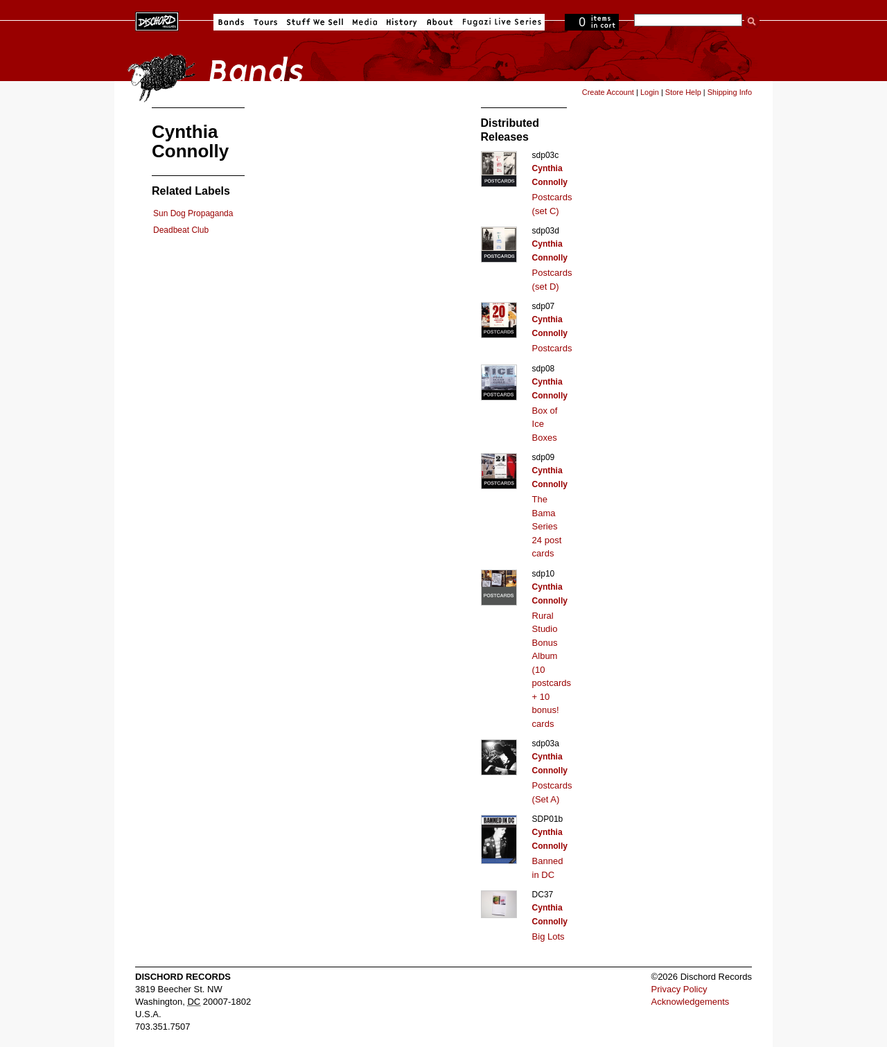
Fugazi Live (500, 22)
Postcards (552, 348)
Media (365, 22)
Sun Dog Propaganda (193, 213)
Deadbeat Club (181, 230)
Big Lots (548, 936)
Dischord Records (157, 20)
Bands (231, 22)
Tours (265, 22)
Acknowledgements (690, 1001)
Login (649, 92)
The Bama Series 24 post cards (547, 526)
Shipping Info (730, 92)
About (440, 22)
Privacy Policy (679, 989)
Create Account (608, 92)
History (402, 22)
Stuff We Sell (315, 22)
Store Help (683, 92)
